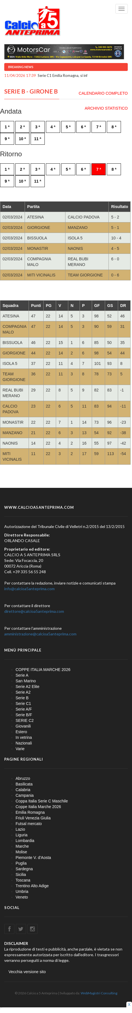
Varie (20, 748)
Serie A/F (24, 709)
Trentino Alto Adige (32, 886)
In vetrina (24, 737)
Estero (21, 732)
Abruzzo (23, 778)
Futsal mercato (29, 823)
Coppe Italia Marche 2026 (38, 806)
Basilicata (24, 784)
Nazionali (24, 743)
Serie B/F (24, 715)
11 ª (37, 139)
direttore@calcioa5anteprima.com (34, 611)
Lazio (20, 829)
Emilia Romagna (30, 812)
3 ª (37, 127)
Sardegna (24, 869)
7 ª (98, 127)
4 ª (52, 127)
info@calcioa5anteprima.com (29, 588)
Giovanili (23, 726)
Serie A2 (23, 692)
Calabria (23, 789)
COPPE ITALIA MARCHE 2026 (43, 669)
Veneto (22, 897)
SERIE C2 (25, 720)
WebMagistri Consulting (99, 993)
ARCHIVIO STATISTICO (106, 108)
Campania (25, 795)
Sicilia (21, 874)
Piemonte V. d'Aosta (33, 857)
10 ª (22, 139)
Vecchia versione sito (27, 971)
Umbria (22, 891)
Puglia (21, 863)
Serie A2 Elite (27, 686)
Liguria (21, 835)
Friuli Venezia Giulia (33, 818)
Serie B (22, 698)
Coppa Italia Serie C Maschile (42, 801)
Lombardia (25, 840)
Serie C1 (23, 703)
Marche (22, 846)
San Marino (26, 681)
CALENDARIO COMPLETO (103, 93)
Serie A (22, 675)
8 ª (114, 127)
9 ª (7, 139)
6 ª (83, 127)
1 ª (7, 127)
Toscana (23, 880)
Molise (21, 852)
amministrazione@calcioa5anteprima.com (40, 633)
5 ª (68, 127)
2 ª (22, 127)
